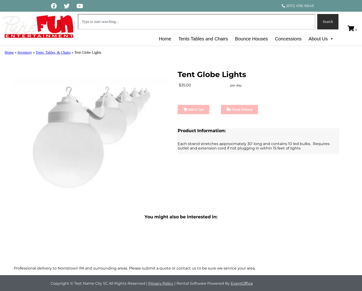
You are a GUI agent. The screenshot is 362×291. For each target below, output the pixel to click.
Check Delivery (239, 109)
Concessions (288, 38)
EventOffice (242, 283)
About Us (321, 38)
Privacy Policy (160, 283)
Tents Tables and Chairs (203, 38)
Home (165, 38)
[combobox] (196, 21)
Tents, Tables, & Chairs (53, 52)
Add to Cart (193, 109)
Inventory (24, 52)
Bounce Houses (251, 38)
